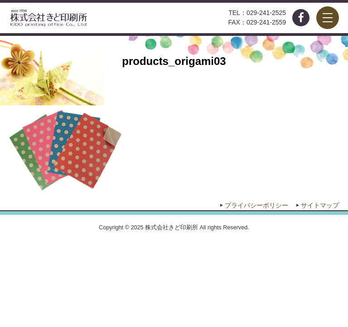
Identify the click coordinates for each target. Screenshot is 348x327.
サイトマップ (320, 205)
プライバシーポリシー (256, 205)
